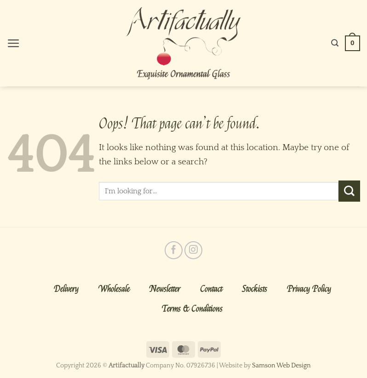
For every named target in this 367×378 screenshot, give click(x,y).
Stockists (254, 289)
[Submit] (349, 191)
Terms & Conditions (192, 308)
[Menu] (13, 43)
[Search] (334, 43)
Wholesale (114, 289)
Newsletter (164, 289)
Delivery (66, 289)
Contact (211, 289)
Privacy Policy (309, 289)
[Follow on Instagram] (193, 250)
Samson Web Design (281, 365)
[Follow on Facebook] (174, 250)
